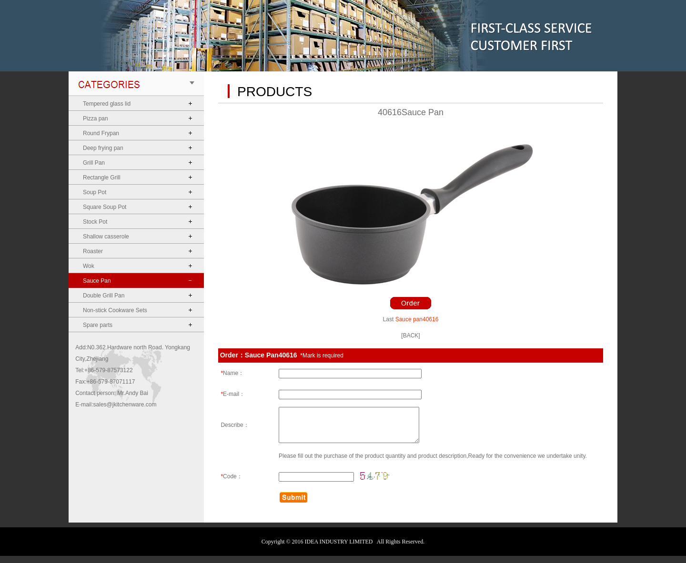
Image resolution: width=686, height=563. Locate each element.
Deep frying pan (103, 148)
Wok (88, 266)
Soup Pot (94, 192)
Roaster (93, 251)
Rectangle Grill (102, 177)
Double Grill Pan (103, 295)
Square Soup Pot (104, 207)
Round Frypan (101, 133)
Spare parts (97, 325)
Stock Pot (95, 221)
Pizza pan (95, 118)
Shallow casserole (106, 236)
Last (388, 319)
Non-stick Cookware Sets (115, 310)
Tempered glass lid (107, 103)
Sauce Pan (97, 280)
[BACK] (410, 335)
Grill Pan (94, 162)
